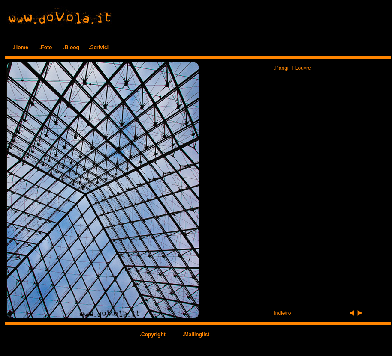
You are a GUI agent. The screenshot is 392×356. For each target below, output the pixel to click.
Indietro (282, 313)
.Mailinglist (196, 335)
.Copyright (153, 335)
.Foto (45, 47)
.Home (20, 47)
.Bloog (71, 47)
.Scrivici (99, 47)
